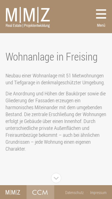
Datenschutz (74, 192)
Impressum (98, 192)
